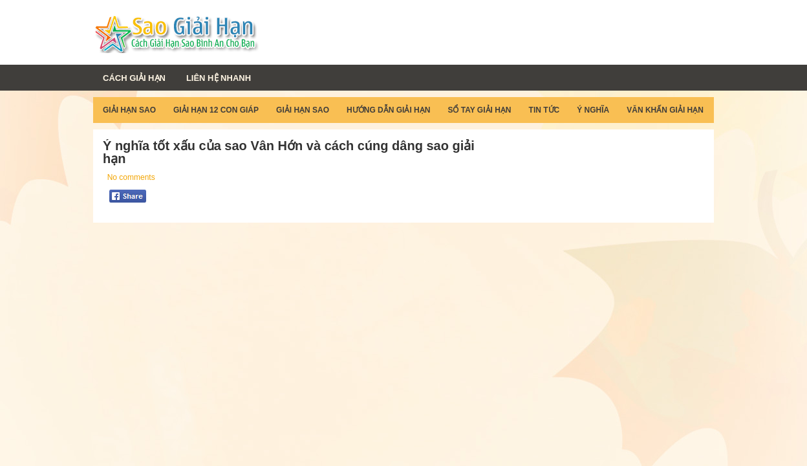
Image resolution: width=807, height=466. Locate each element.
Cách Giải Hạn (134, 78)
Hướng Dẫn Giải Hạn (388, 110)
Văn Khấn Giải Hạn (665, 110)
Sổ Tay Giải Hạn (479, 110)
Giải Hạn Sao (129, 110)
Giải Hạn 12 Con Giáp (216, 110)
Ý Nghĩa (593, 110)
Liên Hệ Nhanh (218, 78)
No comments (131, 177)
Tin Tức (544, 110)
